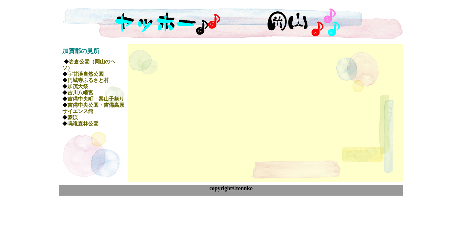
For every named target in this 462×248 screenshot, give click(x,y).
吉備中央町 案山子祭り (95, 99)
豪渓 (72, 117)
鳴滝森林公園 (82, 123)
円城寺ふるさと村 (88, 80)
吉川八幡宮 (80, 92)
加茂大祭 (77, 86)
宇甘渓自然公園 (85, 74)
